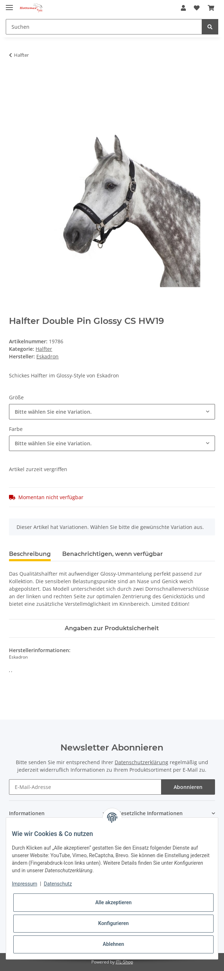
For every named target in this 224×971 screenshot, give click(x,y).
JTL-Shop (124, 962)
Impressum (24, 884)
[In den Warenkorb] (14, 78)
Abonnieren (188, 787)
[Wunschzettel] (197, 8)
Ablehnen (113, 944)
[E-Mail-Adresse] (85, 787)
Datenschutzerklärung (141, 762)
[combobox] (112, 411)
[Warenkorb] (211, 8)
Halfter (44, 348)
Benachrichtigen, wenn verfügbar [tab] (112, 553)
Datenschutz (58, 884)
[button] (183, 8)
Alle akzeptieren (113, 902)
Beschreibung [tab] (30, 553)
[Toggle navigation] (9, 4)
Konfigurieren (113, 923)
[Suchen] (104, 26)
